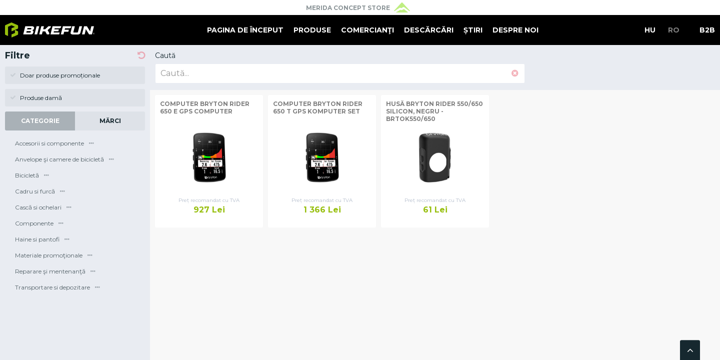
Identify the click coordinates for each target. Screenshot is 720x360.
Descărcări (429, 30)
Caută (165, 55)
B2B (707, 30)
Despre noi (515, 30)
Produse (312, 30)
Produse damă (36, 98)
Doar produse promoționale (55, 75)
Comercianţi (367, 30)
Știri (473, 30)
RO (674, 30)
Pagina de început (245, 30)
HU (650, 30)
